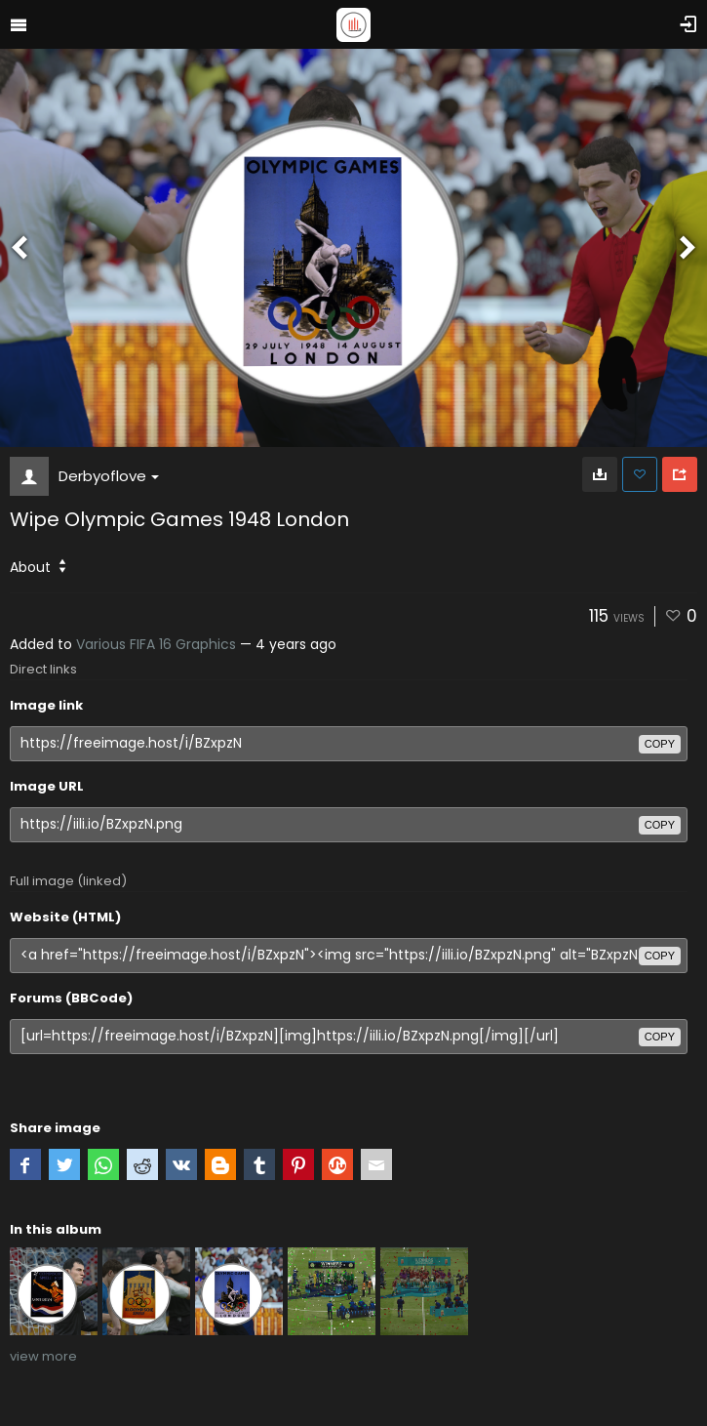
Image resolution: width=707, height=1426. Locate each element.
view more (43, 1356)
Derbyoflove (109, 476)
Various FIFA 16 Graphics (156, 644)
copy (660, 744)
